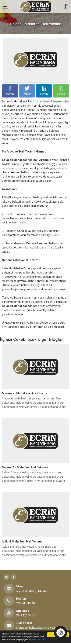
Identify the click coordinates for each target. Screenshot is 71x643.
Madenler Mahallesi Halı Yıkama (24, 393)
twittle (27, 90)
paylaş (10, 90)
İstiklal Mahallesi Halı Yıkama (22, 541)
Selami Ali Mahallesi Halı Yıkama (25, 467)
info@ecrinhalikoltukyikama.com (35, 627)
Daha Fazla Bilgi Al (39, 640)
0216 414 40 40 (25, 603)
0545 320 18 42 (25, 615)
